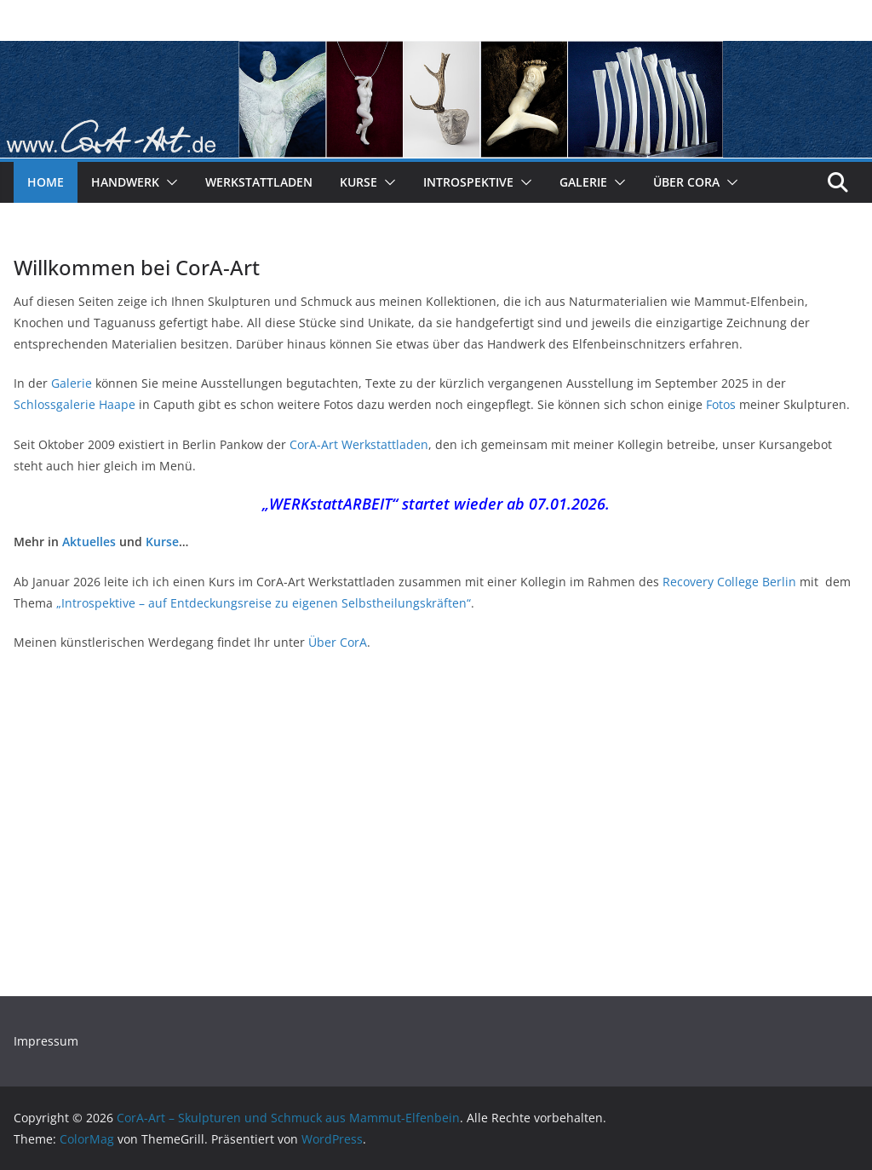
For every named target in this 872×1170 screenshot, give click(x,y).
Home (45, 182)
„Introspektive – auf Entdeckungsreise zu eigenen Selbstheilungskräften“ (263, 603)
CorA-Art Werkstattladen (359, 444)
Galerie (583, 182)
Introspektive (468, 182)
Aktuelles (89, 541)
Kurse (358, 182)
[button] (168, 182)
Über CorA (686, 182)
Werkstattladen (259, 182)
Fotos (721, 404)
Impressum (46, 1041)
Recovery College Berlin (729, 581)
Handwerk (125, 182)
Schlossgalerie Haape (74, 404)
